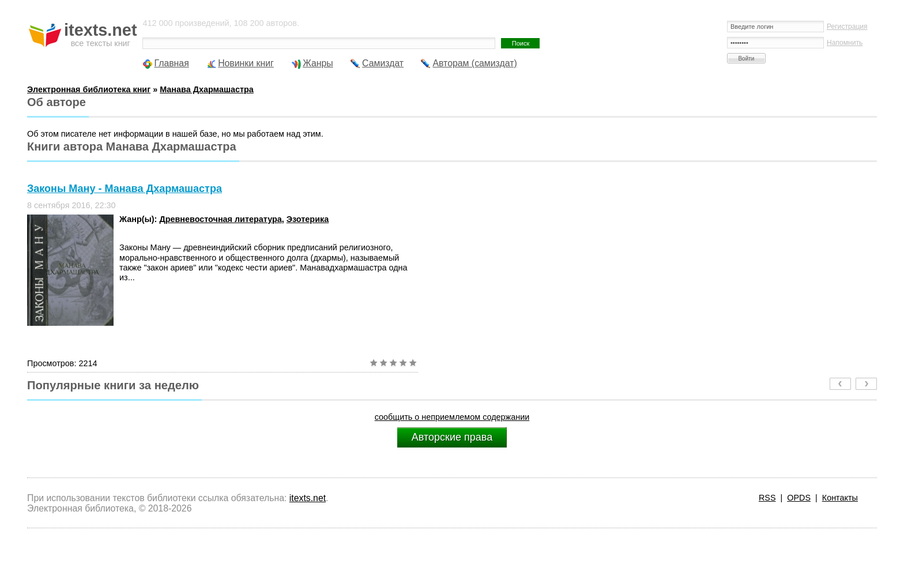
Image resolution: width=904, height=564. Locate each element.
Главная (171, 63)
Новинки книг (246, 63)
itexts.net (307, 498)
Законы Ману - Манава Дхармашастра (124, 188)
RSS (767, 497)
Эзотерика (308, 219)
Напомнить (844, 43)
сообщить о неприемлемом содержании (452, 417)
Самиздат (383, 63)
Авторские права (452, 437)
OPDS (799, 497)
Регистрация (847, 26)
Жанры (318, 63)
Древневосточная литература (220, 219)
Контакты (840, 497)
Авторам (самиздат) (474, 63)
